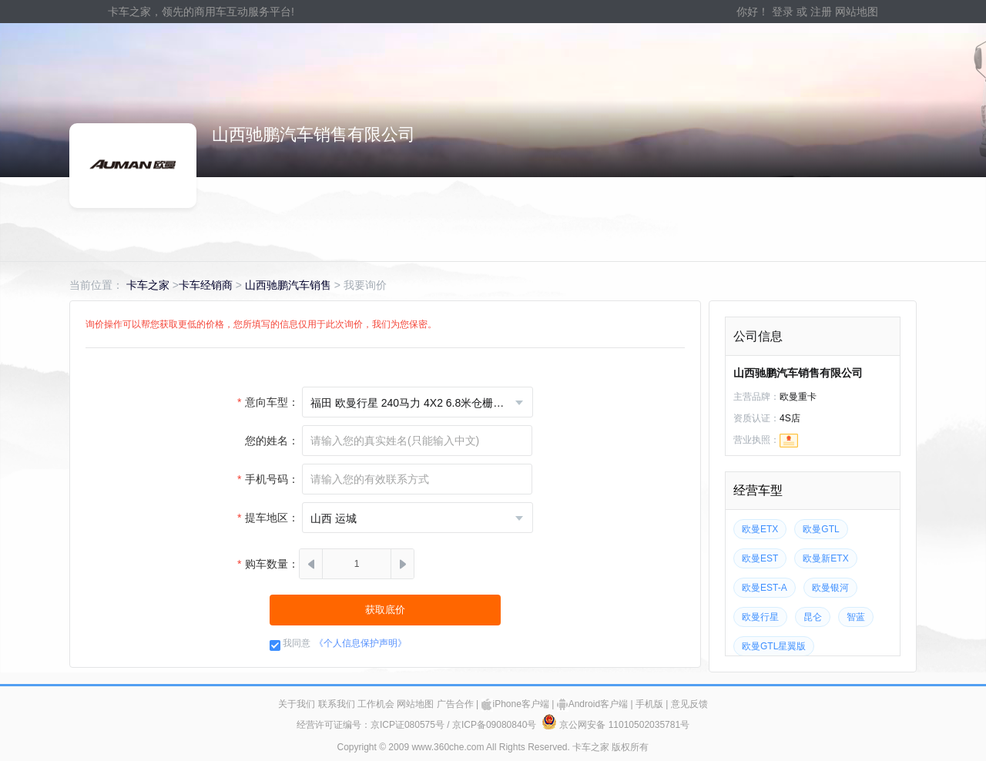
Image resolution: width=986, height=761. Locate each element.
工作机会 (375, 704)
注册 (821, 11)
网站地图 (856, 11)
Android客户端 (592, 704)
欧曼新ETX (825, 558)
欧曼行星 (760, 617)
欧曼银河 (830, 587)
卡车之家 (147, 285)
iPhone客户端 (515, 704)
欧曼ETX (760, 529)
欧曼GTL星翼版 (774, 646)
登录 (782, 11)
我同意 (296, 643)
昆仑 (812, 617)
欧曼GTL (821, 529)
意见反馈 (689, 704)
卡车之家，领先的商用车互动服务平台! (201, 11)
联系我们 (336, 704)
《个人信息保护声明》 (360, 643)
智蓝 (856, 617)
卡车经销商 (206, 285)
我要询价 (365, 285)
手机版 (649, 704)
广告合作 (455, 704)
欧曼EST (760, 558)
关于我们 (296, 704)
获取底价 (385, 609)
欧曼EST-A (764, 587)
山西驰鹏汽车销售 (288, 285)
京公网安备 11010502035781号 (615, 724)
